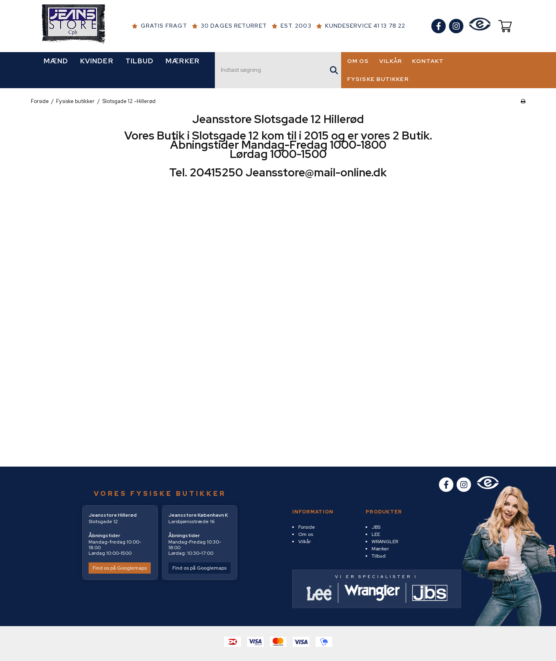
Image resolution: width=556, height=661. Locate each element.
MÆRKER (183, 61)
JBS (376, 527)
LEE (376, 534)
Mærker (380, 549)
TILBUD (139, 61)
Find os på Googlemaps (120, 568)
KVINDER (96, 61)
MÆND (56, 61)
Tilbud (379, 556)
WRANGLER (385, 541)
